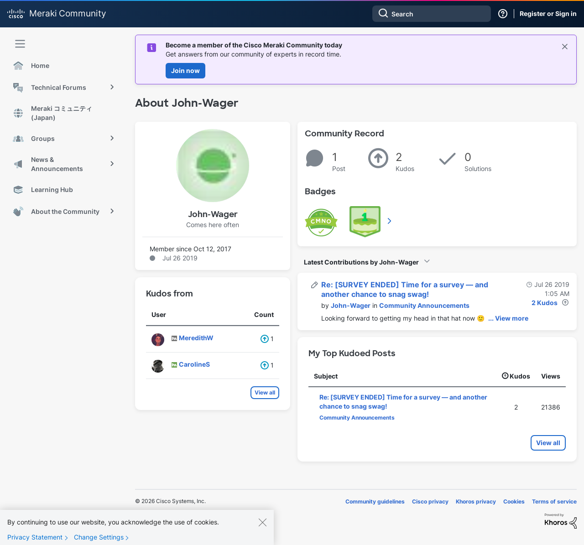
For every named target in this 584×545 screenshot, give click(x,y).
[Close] (262, 526)
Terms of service (554, 501)
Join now (185, 70)
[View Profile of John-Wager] (350, 305)
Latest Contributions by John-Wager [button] (361, 262)
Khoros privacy (476, 501)
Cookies (514, 501)
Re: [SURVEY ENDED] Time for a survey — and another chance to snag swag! (404, 289)
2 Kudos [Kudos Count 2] (545, 302)
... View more (508, 318)
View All (390, 221)
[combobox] (431, 13)
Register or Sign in (548, 13)
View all (265, 392)
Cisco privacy (430, 501)
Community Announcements (424, 305)
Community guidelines (375, 501)
